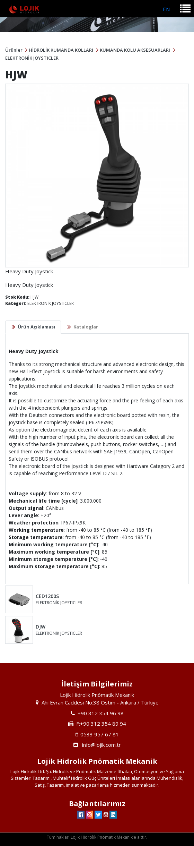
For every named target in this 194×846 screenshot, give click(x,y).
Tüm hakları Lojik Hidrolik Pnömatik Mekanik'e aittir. (97, 837)
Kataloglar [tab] (85, 327)
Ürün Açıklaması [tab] (36, 327)
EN (166, 9)
